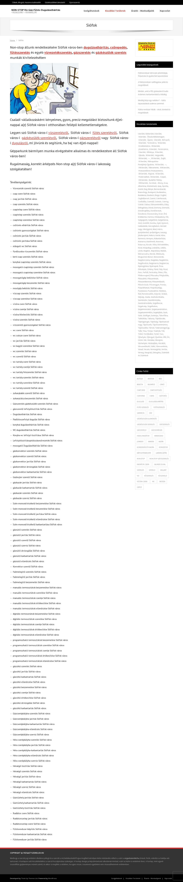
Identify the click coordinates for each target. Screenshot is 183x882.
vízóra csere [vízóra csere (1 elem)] (142, 481)
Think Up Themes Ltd (29, 878)
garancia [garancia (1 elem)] (140, 412)
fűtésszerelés (20, 52)
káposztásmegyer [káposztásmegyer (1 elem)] (144, 452)
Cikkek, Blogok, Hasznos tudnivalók (26, 2)
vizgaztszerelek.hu (131, 857)
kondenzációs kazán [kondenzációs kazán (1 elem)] (145, 446)
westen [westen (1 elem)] (162, 481)
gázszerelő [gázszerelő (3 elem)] (141, 429)
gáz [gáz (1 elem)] (150, 412)
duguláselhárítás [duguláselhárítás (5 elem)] (156, 401)
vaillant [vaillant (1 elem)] (163, 469)
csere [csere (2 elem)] (152, 395)
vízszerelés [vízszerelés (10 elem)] (148, 475)
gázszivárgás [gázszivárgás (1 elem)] (156, 429)
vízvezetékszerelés (58, 52)
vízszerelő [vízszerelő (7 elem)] (162, 475)
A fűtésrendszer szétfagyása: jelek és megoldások (153, 83)
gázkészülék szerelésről (39, 137)
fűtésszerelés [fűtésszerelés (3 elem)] (159, 407)
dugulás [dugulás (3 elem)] (140, 401)
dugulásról (20, 142)
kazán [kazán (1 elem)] (161, 441)
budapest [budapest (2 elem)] (151, 384)
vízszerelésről (58, 132)
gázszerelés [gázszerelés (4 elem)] (164, 424)
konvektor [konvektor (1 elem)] (163, 446)
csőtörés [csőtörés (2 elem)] (163, 395)
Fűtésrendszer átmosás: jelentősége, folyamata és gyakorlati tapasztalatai (153, 74)
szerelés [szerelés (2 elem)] (140, 469)
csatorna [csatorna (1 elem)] (141, 395)
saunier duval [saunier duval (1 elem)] (160, 464)
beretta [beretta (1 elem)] (140, 384)
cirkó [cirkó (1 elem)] (162, 384)
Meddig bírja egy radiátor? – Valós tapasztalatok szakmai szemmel (152, 101)
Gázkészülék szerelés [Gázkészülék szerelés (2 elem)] (146, 424)
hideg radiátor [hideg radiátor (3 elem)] (143, 435)
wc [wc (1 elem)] (153, 481)
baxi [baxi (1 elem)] (160, 378)
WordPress (52, 878)
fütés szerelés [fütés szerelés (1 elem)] (143, 407)
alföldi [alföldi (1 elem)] (140, 378)
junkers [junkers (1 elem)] (140, 441)
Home (12, 40)
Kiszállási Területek (133, 878)
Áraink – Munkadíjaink (152, 878)
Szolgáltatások (116, 878)
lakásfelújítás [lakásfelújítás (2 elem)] (161, 452)
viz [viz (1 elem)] (138, 475)
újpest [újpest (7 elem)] (139, 486)
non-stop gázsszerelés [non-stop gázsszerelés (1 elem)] (159, 458)
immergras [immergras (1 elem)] (158, 435)
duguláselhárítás (96, 46)
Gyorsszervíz (74, 2)
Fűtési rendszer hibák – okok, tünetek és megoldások (154, 110)
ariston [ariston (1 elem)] (151, 378)
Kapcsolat (168, 878)
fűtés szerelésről (105, 132)
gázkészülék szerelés (111, 52)
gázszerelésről (90, 137)
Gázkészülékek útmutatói (55, 2)
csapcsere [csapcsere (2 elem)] (141, 389)
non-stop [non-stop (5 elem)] (141, 458)
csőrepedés (118, 46)
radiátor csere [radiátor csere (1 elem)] (143, 464)
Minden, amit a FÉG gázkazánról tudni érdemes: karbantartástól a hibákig (153, 92)
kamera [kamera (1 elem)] (151, 441)
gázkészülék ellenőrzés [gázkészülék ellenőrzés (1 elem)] (147, 418)
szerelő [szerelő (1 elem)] (152, 469)
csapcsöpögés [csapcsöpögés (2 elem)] (156, 389)
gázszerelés (82, 52)
